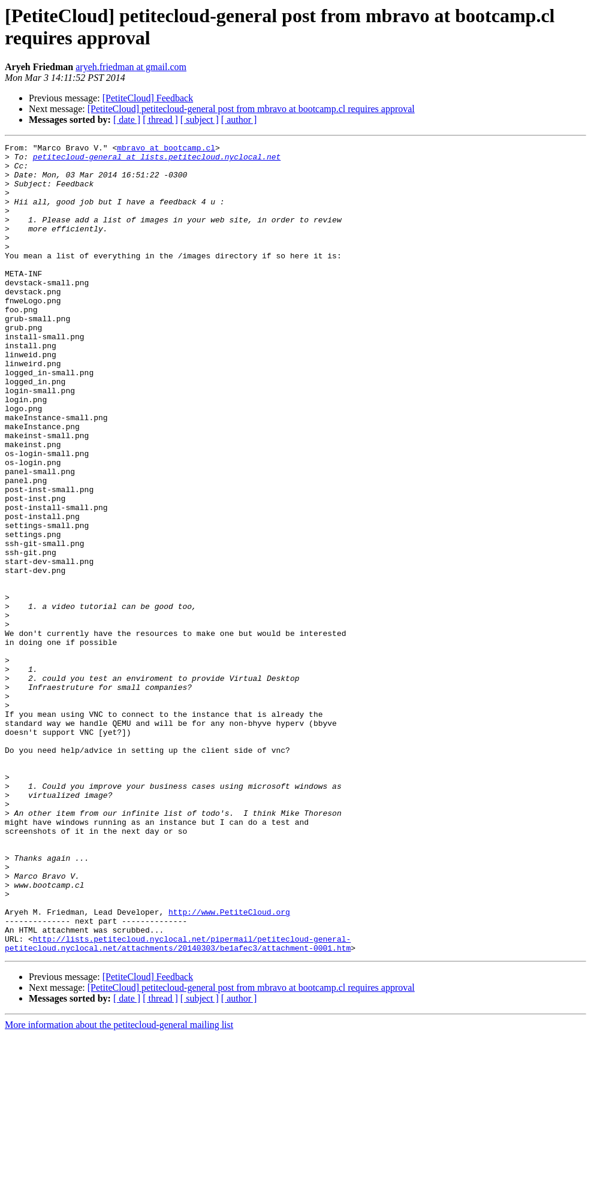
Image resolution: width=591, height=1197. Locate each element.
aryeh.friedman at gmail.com (131, 67)
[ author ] (239, 119)
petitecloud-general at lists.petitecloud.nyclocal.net (157, 160)
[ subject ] (199, 119)
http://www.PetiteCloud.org (229, 1066)
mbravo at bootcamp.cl (166, 149)
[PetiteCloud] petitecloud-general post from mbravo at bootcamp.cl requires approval (251, 109)
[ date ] (126, 119)
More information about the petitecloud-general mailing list (119, 1186)
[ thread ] (160, 119)
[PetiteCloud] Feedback (148, 98)
